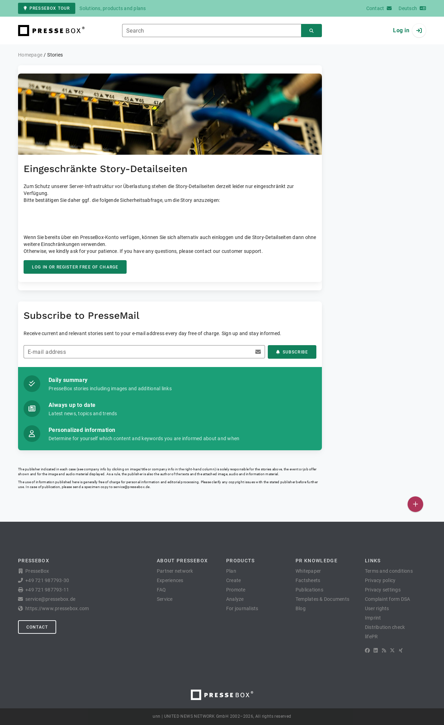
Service (165, 599)
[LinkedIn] (376, 650)
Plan (231, 571)
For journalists (242, 608)
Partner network (175, 571)
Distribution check (385, 627)
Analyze (235, 599)
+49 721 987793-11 (47, 589)
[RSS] (384, 650)
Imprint (373, 618)
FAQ (161, 589)
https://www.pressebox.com (57, 608)
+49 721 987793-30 (47, 580)
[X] (392, 650)
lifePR (371, 636)
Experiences (170, 580)
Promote (236, 589)
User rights (377, 608)
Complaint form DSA (387, 599)
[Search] (311, 30)
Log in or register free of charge (75, 267)
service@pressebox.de (131, 487)
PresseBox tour (47, 8)
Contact (37, 627)
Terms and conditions (389, 571)
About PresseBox (182, 560)
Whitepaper (308, 571)
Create (233, 580)
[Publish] (415, 504)
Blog (301, 608)
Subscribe (292, 352)
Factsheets (308, 580)
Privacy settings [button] (383, 589)
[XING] (401, 650)
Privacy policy (380, 580)
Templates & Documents (322, 599)
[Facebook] (367, 650)
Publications (309, 589)
